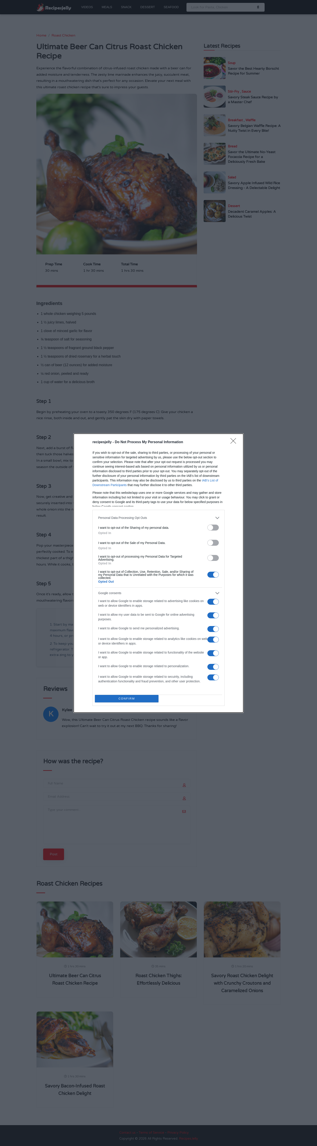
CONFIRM (126, 698)
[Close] (234, 442)
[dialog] (158, 573)
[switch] (213, 528)
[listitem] (158, 518)
